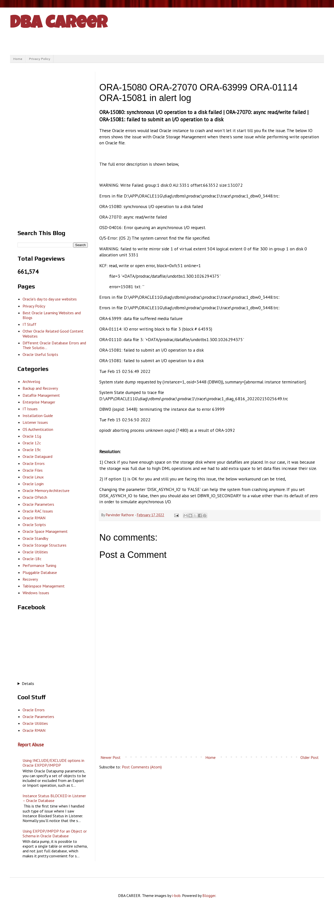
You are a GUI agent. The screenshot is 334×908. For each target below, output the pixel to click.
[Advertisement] (209, 711)
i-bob (176, 895)
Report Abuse (31, 745)
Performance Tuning (39, 565)
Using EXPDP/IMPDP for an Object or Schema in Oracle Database (55, 833)
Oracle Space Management (45, 531)
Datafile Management (41, 395)
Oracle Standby (35, 538)
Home (17, 59)
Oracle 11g (32, 436)
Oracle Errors (34, 463)
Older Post (309, 757)
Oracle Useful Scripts (40, 354)
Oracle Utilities (35, 551)
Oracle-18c (32, 558)
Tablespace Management (44, 585)
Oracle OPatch (35, 497)
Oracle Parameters (38, 504)
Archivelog (31, 381)
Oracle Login (33, 483)
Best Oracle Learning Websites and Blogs (52, 315)
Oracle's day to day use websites (50, 298)
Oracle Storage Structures (44, 545)
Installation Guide (38, 415)
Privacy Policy (39, 59)
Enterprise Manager (39, 402)
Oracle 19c (32, 449)
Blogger (208, 895)
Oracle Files (33, 470)
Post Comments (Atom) (142, 766)
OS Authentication (38, 429)
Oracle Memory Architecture (46, 490)
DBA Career (58, 24)
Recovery (30, 579)
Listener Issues (35, 422)
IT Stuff (29, 324)
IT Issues (30, 408)
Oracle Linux (33, 476)
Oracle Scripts (34, 524)
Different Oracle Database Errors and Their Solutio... (54, 345)
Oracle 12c (32, 442)
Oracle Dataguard (37, 456)
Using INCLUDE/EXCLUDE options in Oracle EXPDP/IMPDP (53, 763)
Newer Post (111, 757)
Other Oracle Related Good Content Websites (53, 333)
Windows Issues (36, 592)
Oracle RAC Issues (38, 511)
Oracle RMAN (34, 517)
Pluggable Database (40, 572)
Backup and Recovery (40, 388)
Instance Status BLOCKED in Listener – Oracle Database (54, 798)
